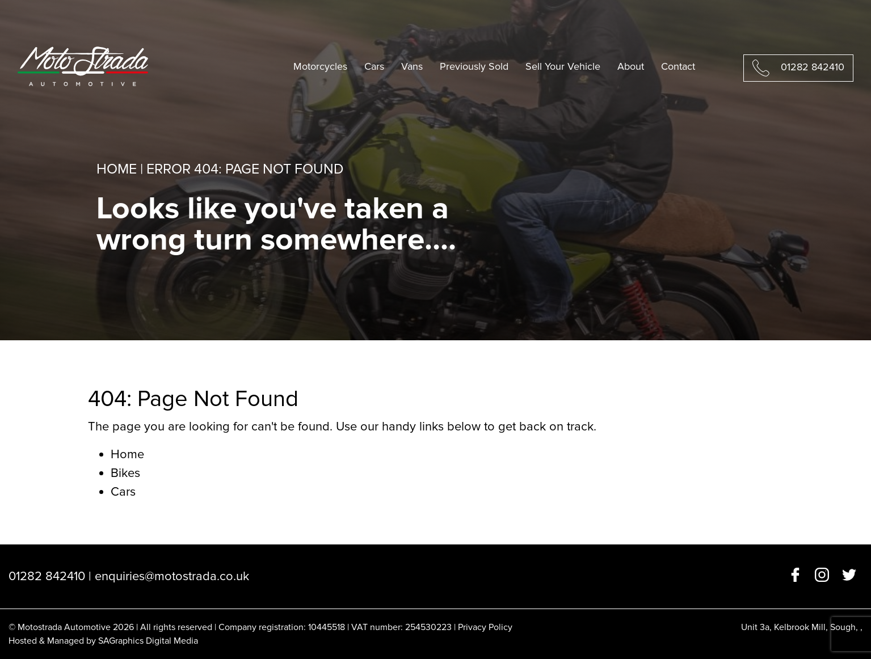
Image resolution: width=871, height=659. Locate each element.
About (630, 66)
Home (116, 169)
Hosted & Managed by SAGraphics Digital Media (103, 641)
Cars (374, 66)
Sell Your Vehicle (562, 66)
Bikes (125, 473)
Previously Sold (474, 66)
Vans (412, 66)
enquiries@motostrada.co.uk (172, 576)
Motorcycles (320, 66)
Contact (678, 66)
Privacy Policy (485, 627)
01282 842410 (812, 67)
